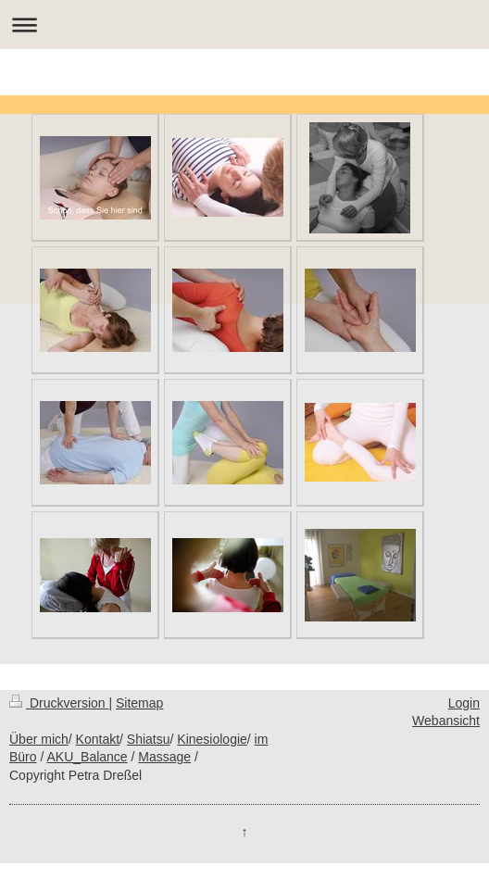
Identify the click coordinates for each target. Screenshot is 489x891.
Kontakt (97, 739)
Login (464, 703)
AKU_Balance (86, 756)
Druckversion (58, 703)
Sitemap (139, 703)
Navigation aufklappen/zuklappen (244, 24)
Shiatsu (148, 739)
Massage (164, 756)
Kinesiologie (212, 739)
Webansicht (446, 720)
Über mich (39, 739)
